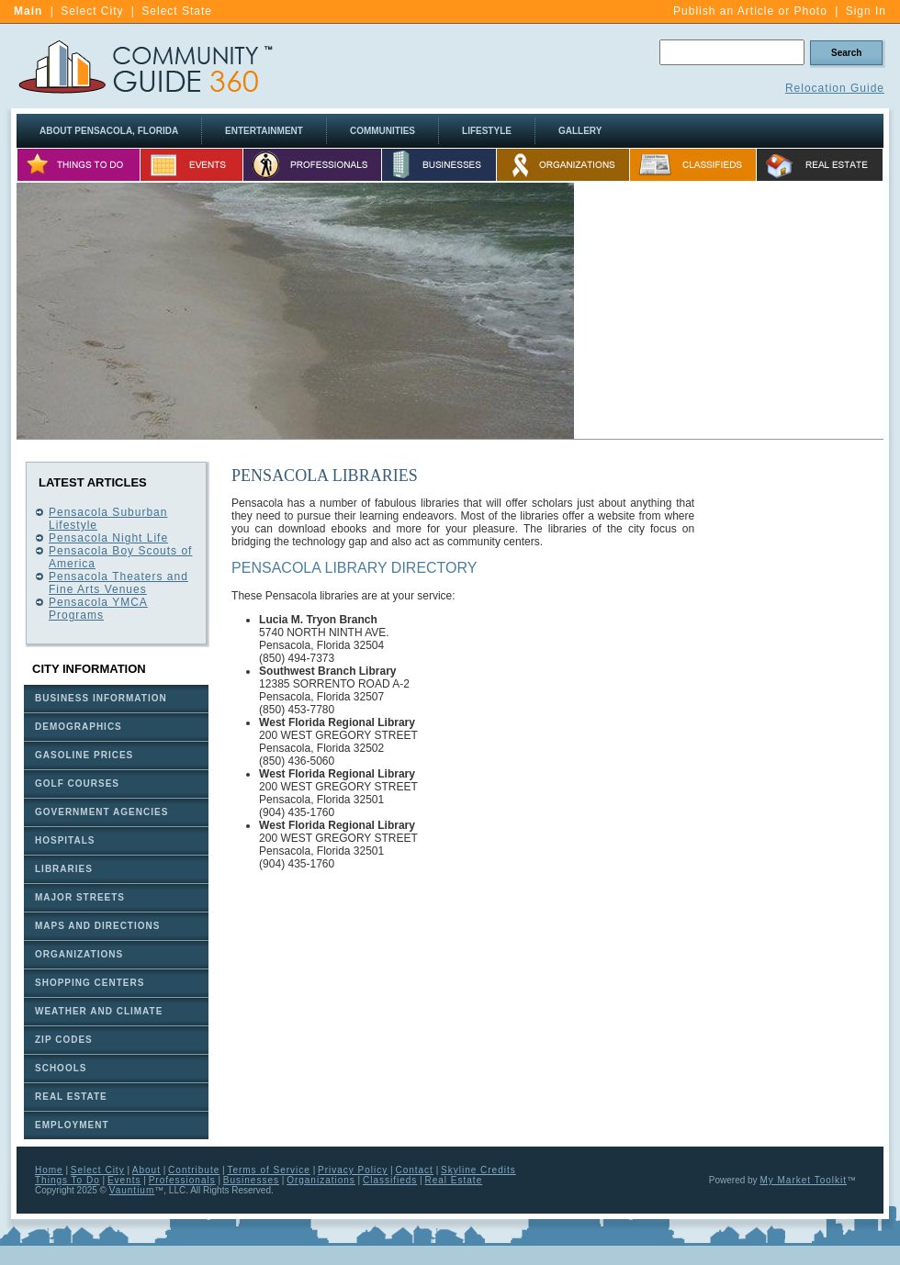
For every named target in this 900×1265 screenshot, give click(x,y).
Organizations (321, 1180)
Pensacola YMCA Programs (98, 608)
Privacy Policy (353, 1170)
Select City (92, 11)
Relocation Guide (834, 88)
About (146, 1170)
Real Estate (454, 1180)
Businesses (251, 1180)
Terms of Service (268, 1170)
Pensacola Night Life (108, 538)
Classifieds (390, 1180)
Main (28, 11)
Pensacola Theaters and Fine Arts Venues (118, 583)
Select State (176, 11)
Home (49, 1170)
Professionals (182, 1180)
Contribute (193, 1170)
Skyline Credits (478, 1170)
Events (124, 1180)
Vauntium (132, 1190)
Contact (414, 1170)
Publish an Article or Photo (750, 11)
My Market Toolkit (803, 1180)
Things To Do (67, 1180)
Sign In (866, 11)
